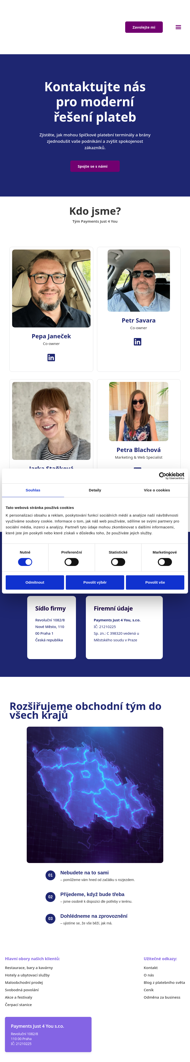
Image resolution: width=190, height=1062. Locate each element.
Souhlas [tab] (33, 490)
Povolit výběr (95, 582)
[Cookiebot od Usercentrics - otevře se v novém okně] (162, 476)
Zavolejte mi (144, 11)
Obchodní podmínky (126, 1049)
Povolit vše (155, 582)
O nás (149, 944)
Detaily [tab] (95, 490)
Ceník (149, 958)
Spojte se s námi (93, 135)
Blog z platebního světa (164, 951)
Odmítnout (34, 582)
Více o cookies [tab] (157, 490)
